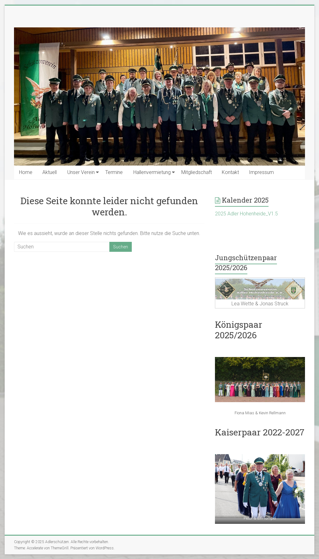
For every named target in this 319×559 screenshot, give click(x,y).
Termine (114, 172)
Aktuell (49, 172)
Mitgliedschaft (196, 172)
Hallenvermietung (152, 172)
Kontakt (230, 172)
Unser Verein (81, 172)
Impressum (261, 172)
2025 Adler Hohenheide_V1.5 (246, 214)
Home (25, 172)
